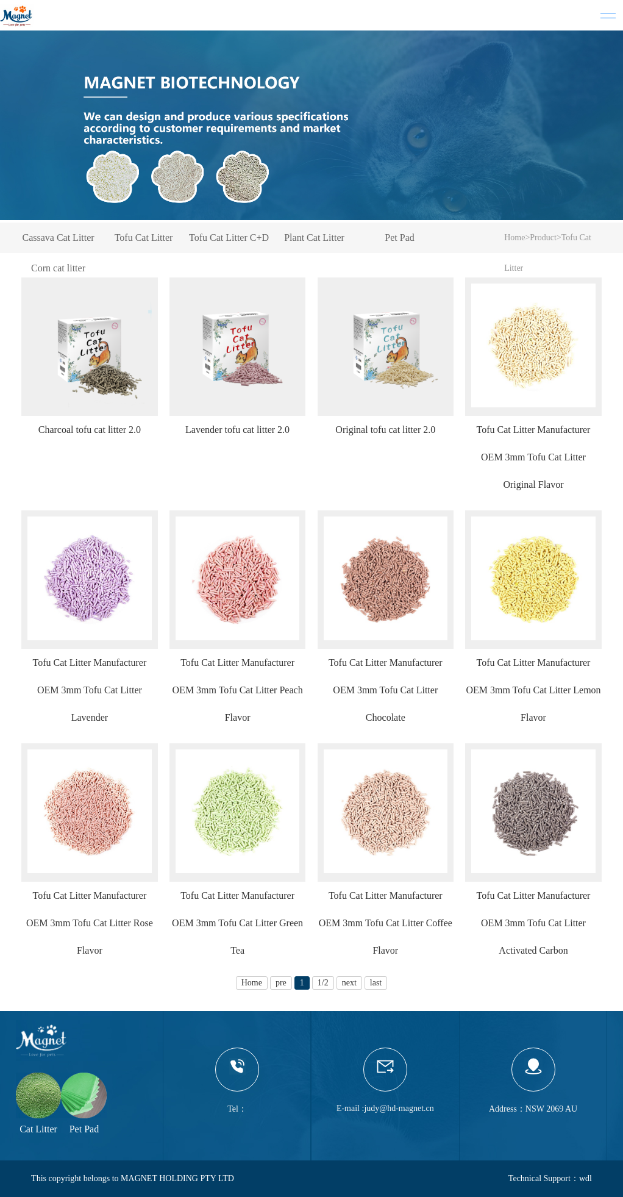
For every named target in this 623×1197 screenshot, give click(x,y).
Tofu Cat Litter (144, 237)
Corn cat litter (58, 268)
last (376, 982)
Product (543, 237)
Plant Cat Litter (314, 237)
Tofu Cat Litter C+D (229, 237)
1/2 (323, 982)
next (349, 982)
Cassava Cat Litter (58, 237)
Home (514, 237)
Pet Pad (399, 237)
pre (281, 982)
